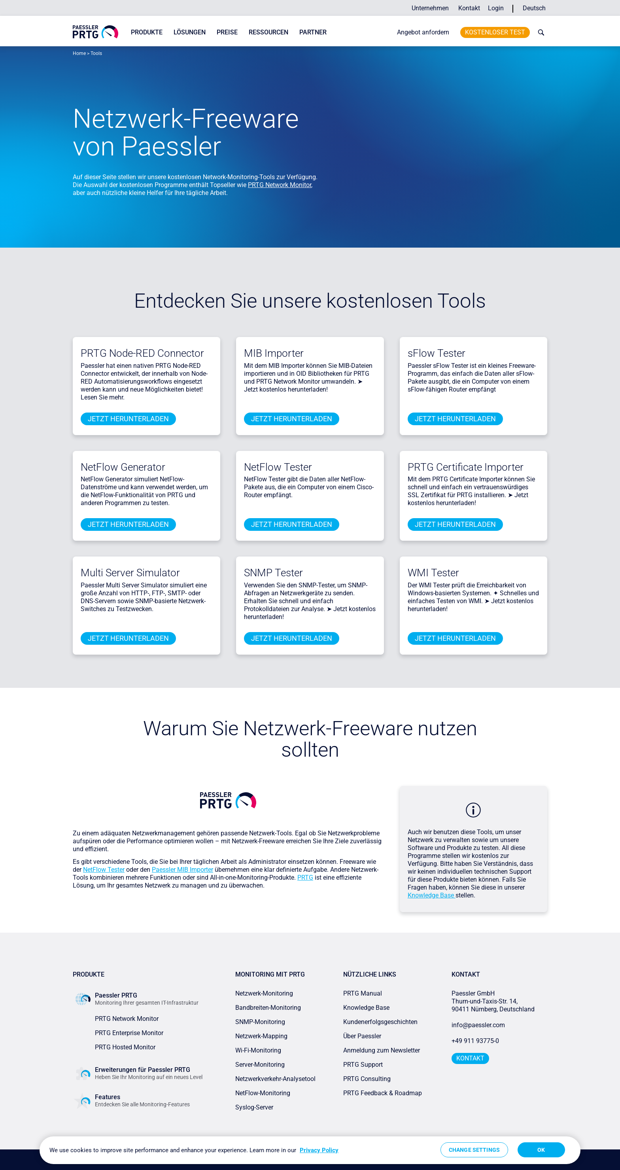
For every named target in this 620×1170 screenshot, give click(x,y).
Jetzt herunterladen (128, 419)
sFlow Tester (436, 353)
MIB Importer (274, 353)
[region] (310, 1150)
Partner (313, 32)
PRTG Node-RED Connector (142, 353)
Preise (227, 32)
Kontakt (469, 8)
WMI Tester (433, 573)
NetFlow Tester (278, 467)
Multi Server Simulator (130, 573)
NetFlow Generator (123, 467)
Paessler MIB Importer (182, 869)
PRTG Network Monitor (279, 185)
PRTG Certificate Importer (466, 467)
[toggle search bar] (539, 32)
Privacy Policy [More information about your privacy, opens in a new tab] (319, 1150)
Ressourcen (268, 32)
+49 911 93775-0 (475, 1041)
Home (79, 53)
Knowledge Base (432, 895)
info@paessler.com (478, 1025)
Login (496, 8)
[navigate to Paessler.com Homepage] (95, 31)
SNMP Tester (273, 573)
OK (541, 1150)
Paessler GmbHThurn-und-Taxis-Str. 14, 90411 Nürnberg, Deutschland (493, 1001)
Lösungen (190, 32)
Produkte (147, 32)
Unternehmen (430, 8)
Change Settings (474, 1150)
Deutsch (534, 8)
